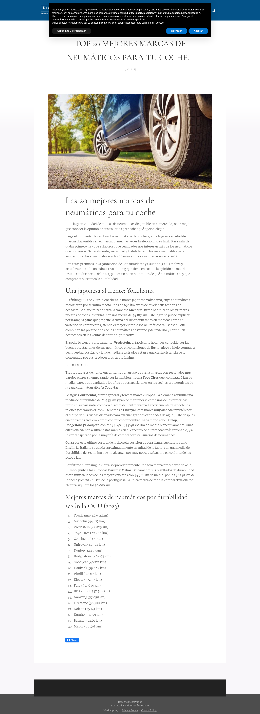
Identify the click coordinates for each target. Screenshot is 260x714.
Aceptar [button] (198, 30)
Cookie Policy (149, 710)
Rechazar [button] (176, 30)
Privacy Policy (130, 710)
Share (72, 640)
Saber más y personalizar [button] (71, 30)
